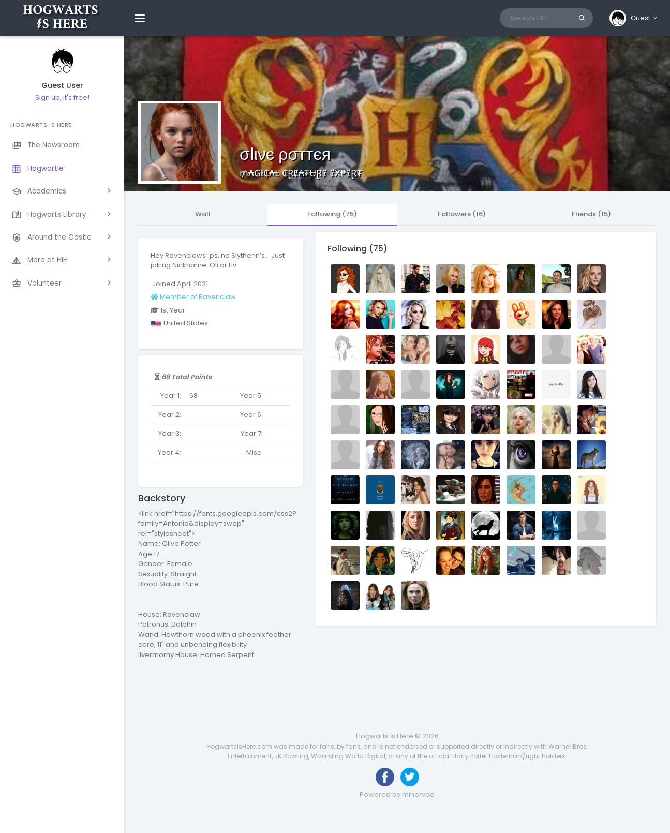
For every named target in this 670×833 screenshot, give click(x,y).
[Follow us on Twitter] (409, 777)
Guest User (62, 86)
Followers (462, 214)
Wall (203, 214)
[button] (634, 18)
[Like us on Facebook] (385, 777)
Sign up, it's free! (62, 97)
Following (332, 214)
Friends (591, 214)
